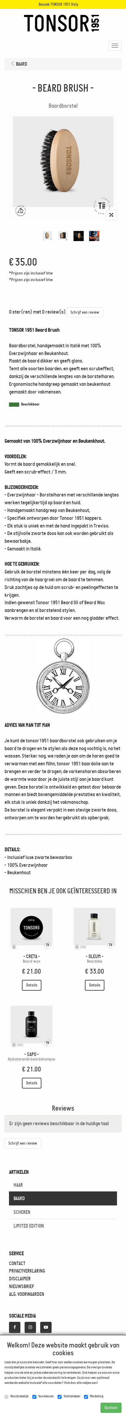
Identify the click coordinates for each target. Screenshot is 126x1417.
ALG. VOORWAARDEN (26, 1294)
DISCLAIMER (20, 1279)
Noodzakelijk (16, 1396)
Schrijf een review (84, 312)
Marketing (94, 1396)
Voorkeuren (43, 1396)
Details (31, 985)
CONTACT (17, 1263)
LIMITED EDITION (29, 1226)
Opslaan (111, 1407)
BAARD (19, 1198)
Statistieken (69, 1396)
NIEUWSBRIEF (21, 1286)
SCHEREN (22, 1212)
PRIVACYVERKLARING (27, 1271)
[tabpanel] (47, 236)
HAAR (18, 1185)
